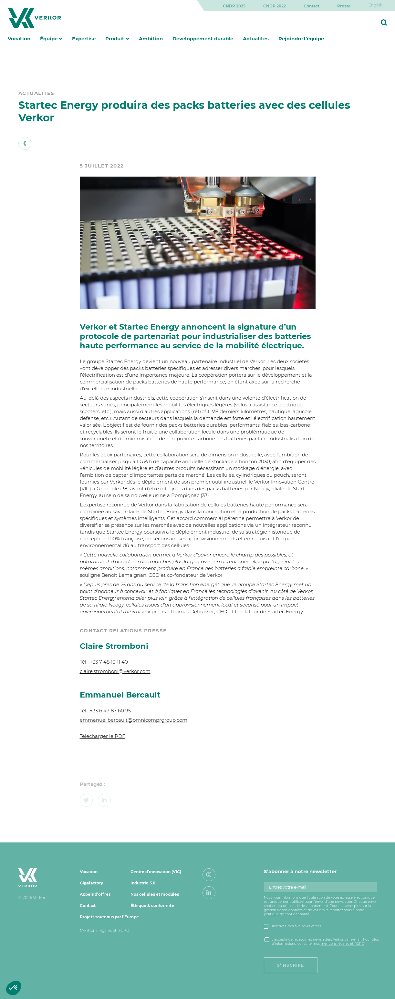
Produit (114, 39)
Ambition (151, 39)
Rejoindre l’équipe (301, 39)
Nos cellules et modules (154, 894)
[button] (13, 988)
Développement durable (202, 39)
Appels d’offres (95, 894)
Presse (344, 6)
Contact (311, 6)
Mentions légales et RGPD (105, 930)
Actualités (256, 39)
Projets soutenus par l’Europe (109, 916)
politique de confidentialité (286, 914)
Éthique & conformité (152, 905)
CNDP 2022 (274, 6)
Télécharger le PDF (102, 736)
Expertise (84, 39)
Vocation (19, 39)
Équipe (48, 39)
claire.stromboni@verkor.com (115, 671)
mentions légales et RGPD (342, 944)
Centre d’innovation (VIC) (155, 871)
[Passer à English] (376, 5)
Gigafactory (91, 883)
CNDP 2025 (234, 6)
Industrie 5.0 (142, 883)
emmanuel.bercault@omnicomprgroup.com (133, 720)
